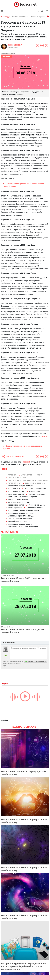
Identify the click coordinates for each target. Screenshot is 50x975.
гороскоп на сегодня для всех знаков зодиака (28, 480)
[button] (42, 11)
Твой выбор (6, 56)
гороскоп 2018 (14, 483)
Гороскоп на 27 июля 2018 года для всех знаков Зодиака (23, 579)
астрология (26, 475)
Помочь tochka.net (20, 17)
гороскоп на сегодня (17, 478)
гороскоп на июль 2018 (35, 483)
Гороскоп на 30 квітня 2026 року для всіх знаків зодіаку (24, 821)
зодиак (40, 475)
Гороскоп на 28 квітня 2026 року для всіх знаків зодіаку (24, 917)
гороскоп (12, 475)
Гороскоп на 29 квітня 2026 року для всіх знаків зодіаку (24, 869)
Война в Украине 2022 (40, 17)
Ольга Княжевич (15, 45)
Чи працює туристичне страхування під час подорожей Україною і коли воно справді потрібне (23, 966)
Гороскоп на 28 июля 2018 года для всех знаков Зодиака (23, 631)
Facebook (26, 462)
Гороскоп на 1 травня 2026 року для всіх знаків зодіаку (23, 773)
